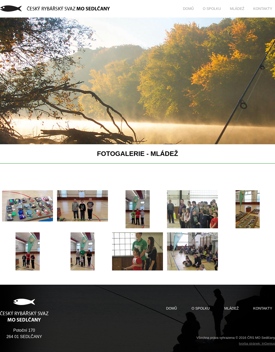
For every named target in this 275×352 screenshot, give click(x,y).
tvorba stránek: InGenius (257, 343)
